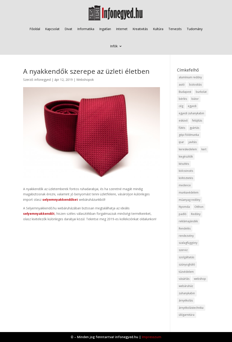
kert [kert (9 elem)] (203, 149)
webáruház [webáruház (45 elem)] (186, 286)
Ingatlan (105, 29)
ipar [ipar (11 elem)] (181, 142)
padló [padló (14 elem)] (182, 214)
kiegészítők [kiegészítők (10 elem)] (186, 156)
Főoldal (34, 29)
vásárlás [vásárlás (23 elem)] (184, 279)
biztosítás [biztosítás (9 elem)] (195, 84)
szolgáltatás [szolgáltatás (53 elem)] (186, 257)
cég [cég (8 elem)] (181, 106)
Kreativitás (140, 29)
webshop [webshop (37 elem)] (200, 279)
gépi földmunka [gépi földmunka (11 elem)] (189, 135)
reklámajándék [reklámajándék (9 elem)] (188, 221)
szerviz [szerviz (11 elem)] (183, 250)
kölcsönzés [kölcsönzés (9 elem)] (186, 171)
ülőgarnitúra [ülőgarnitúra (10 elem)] (186, 315)
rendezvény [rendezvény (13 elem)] (186, 236)
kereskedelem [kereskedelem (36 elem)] (188, 149)
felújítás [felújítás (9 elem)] (197, 120)
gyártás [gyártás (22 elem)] (194, 128)
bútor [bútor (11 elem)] (195, 99)
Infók (114, 46)
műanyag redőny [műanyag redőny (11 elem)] (189, 200)
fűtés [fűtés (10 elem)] (182, 128)
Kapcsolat (52, 29)
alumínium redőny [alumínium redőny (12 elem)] (190, 77)
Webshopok (85, 79)
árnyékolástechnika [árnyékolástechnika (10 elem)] (191, 308)
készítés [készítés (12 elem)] (184, 164)
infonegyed (42, 79)
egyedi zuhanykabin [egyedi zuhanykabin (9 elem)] (191, 113)
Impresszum (151, 337)
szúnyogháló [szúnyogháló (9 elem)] (187, 264)
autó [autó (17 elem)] (182, 84)
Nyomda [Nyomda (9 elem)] (184, 207)
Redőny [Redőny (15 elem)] (196, 214)
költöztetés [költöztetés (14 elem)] (186, 178)
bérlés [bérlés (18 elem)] (183, 99)
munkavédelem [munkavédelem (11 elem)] (188, 192)
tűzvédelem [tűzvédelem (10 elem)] (186, 272)
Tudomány (195, 29)
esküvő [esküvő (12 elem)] (183, 120)
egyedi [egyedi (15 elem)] (192, 106)
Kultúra (158, 29)
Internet (122, 29)
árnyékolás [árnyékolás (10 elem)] (186, 300)
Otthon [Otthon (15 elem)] (198, 207)
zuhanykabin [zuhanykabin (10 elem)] (187, 293)
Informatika (85, 29)
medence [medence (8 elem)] (185, 185)
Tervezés (175, 29)
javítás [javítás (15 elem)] (192, 142)
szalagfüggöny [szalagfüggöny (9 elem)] (188, 243)
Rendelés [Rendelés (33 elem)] (185, 228)
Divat (68, 29)
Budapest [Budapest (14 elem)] (185, 92)
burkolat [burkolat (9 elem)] (201, 92)
